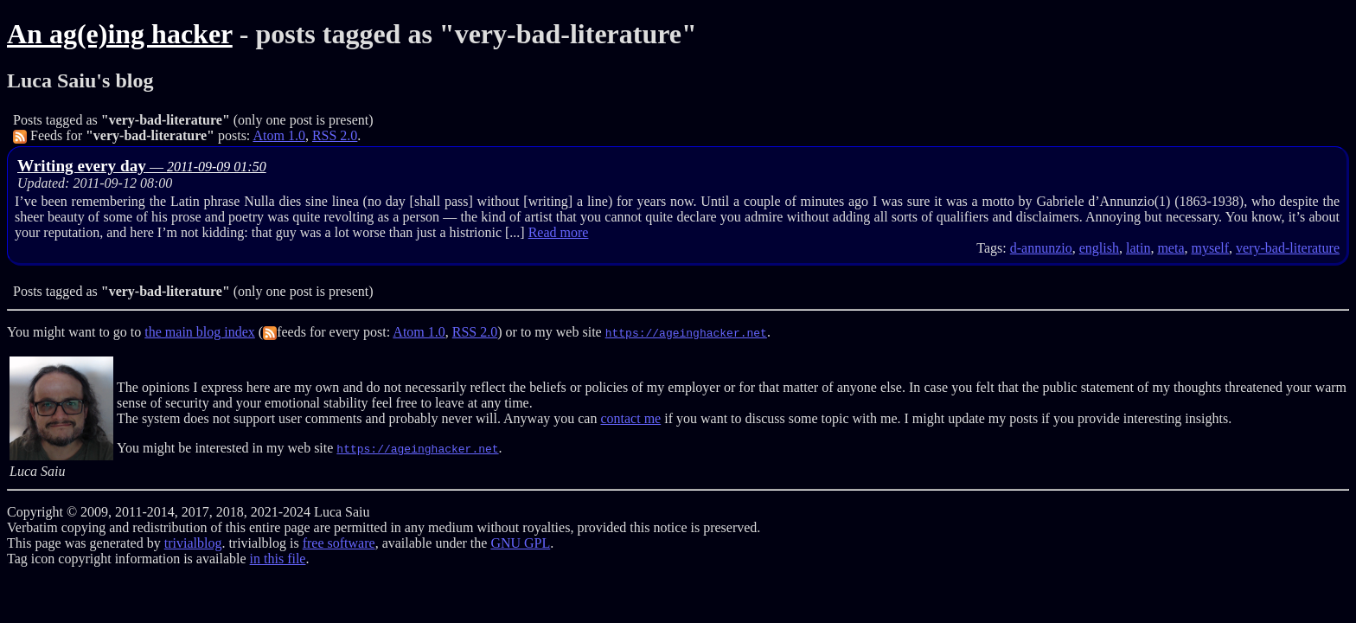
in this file (278, 558)
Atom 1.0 (278, 135)
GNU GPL (520, 543)
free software (339, 543)
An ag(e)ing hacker (120, 33)
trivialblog (193, 543)
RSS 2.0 (334, 135)
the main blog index (199, 331)
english (1099, 248)
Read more (558, 232)
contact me (630, 418)
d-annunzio (1041, 248)
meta (1170, 248)
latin (1138, 248)
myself (1211, 248)
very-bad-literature (1288, 248)
